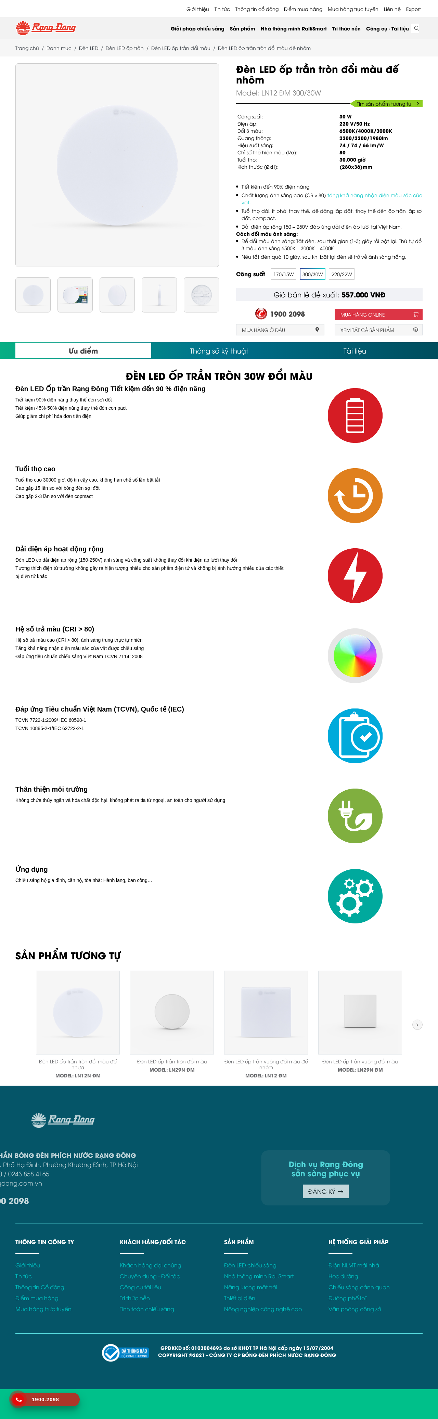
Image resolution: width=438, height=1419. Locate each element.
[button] (417, 1025)
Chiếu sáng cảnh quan (359, 1287)
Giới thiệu (197, 8)
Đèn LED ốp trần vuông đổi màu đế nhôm (266, 1064)
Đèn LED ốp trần (125, 47)
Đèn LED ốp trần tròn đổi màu (172, 1061)
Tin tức (222, 8)
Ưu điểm (83, 350)
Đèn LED (88, 47)
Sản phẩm (242, 28)
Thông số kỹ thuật (219, 350)
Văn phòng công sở (354, 1309)
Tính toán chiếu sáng (147, 1309)
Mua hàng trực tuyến (353, 8)
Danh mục (59, 47)
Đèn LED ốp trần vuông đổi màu (360, 1061)
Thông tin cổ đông (257, 8)
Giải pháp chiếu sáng (197, 28)
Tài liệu (355, 350)
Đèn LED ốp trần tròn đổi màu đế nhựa (78, 1064)
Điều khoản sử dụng (375, 1116)
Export (413, 8)
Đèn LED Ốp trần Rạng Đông (61, 389)
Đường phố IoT (347, 1298)
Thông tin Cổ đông (39, 1287)
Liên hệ (392, 8)
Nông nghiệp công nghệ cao (263, 1309)
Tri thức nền (346, 28)
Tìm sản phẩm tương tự (388, 103)
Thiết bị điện (239, 1298)
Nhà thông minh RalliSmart (294, 28)
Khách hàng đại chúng (150, 1265)
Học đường (343, 1276)
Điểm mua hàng (303, 8)
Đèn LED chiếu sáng (250, 1265)
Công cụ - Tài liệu (387, 28)
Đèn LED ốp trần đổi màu (180, 47)
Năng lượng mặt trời (250, 1287)
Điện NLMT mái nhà (353, 1265)
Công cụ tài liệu (140, 1287)
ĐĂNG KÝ (260, 1191)
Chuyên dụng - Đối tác (150, 1276)
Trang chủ (27, 47)
